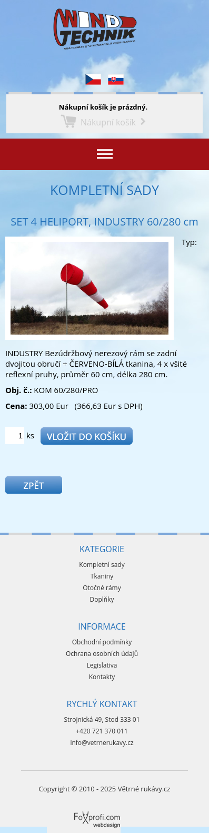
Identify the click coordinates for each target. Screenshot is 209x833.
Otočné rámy (102, 587)
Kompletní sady (104, 190)
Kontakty (102, 676)
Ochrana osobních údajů (102, 653)
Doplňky (102, 599)
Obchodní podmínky (102, 642)
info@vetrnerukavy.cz (101, 742)
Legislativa (102, 665)
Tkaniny (102, 576)
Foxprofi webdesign (78, 811)
